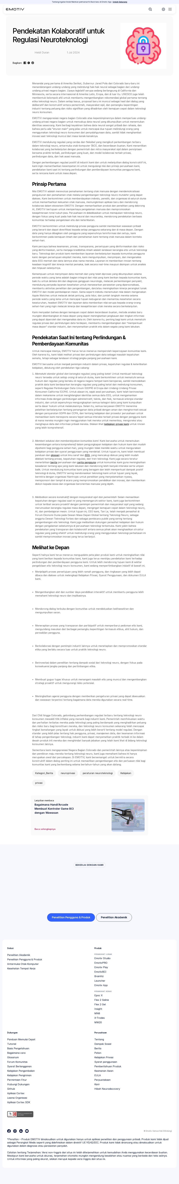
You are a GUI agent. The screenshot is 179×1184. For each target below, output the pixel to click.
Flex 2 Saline (101, 999)
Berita (97, 1048)
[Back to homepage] (15, 9)
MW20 (98, 1022)
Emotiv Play (101, 967)
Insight (98, 1008)
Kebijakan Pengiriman (19, 1075)
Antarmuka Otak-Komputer (23, 963)
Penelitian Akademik (18, 954)
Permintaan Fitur (17, 1079)
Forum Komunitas (17, 1061)
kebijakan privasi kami (116, 424)
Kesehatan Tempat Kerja (21, 968)
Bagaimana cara (16, 1052)
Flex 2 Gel (100, 1004)
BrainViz (99, 976)
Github (11, 1088)
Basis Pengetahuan (18, 1048)
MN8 (97, 1013)
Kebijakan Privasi (103, 1057)
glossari (55, 455)
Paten (97, 1052)
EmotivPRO (100, 962)
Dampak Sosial (102, 1043)
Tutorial (11, 1043)
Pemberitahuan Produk (107, 1066)
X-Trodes (99, 1017)
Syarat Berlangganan (19, 1066)
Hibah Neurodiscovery (107, 1088)
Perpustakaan (102, 1079)
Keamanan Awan (103, 1070)
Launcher (99, 980)
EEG (87, 455)
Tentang (99, 1039)
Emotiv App (101, 985)
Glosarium (13, 1057)
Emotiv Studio (102, 958)
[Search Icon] (150, 9)
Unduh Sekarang (120, 2)
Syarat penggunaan (105, 1061)
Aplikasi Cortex (15, 1093)
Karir (97, 1084)
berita (53, 462)
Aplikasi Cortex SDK (18, 1102)
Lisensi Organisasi (17, 1097)
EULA (97, 1075)
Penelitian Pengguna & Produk (24, 959)
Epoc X (98, 995)
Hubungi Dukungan (18, 1084)
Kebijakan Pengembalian (21, 1070)
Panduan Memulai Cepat (21, 1039)
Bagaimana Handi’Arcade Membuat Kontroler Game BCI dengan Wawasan (54, 808)
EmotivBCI (100, 971)
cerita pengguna (86, 462)
